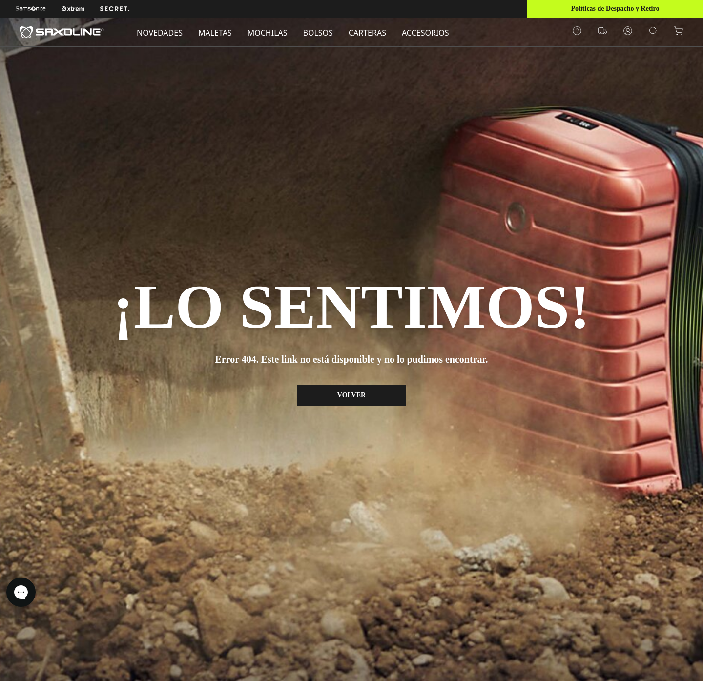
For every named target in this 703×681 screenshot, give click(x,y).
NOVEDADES (160, 32)
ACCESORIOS (425, 32)
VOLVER (351, 395)
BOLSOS (318, 32)
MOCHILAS (268, 32)
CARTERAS (367, 32)
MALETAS (215, 32)
